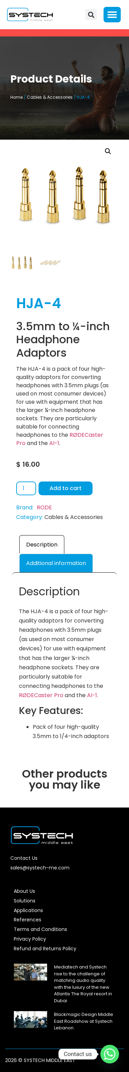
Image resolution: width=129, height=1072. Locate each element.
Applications (28, 910)
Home (16, 97)
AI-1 (54, 443)
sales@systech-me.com (39, 867)
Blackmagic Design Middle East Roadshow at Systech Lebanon (83, 1021)
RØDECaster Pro (41, 695)
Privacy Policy (30, 938)
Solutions (24, 900)
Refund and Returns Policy (45, 948)
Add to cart (66, 488)
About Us (24, 891)
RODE (44, 507)
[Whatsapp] (109, 1054)
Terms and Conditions (40, 929)
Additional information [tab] (56, 563)
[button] (91, 14)
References (27, 919)
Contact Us (23, 858)
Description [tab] (41, 545)
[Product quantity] (26, 488)
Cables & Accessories (50, 97)
